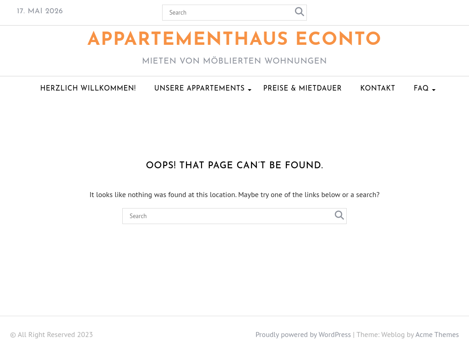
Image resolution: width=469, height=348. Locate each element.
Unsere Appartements (199, 89)
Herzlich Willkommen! (88, 89)
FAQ (421, 89)
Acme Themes (437, 334)
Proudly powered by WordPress (303, 334)
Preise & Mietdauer (302, 89)
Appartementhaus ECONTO (234, 40)
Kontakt (377, 89)
